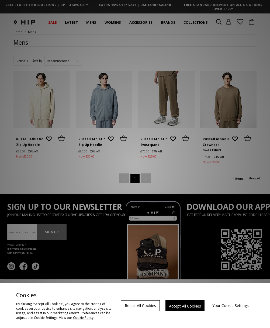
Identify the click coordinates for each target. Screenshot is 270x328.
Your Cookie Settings (230, 305)
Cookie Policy (83, 317)
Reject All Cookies (140, 305)
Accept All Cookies (185, 306)
